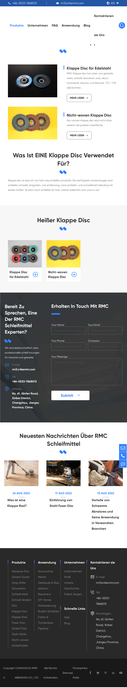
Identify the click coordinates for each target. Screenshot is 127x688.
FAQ (55, 25)
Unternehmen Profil (73, 574)
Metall (42, 577)
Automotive (45, 572)
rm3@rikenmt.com (72, 3)
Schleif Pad (19, 629)
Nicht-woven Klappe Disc (89, 115)
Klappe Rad (19, 617)
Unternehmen (37, 25)
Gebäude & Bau (48, 583)
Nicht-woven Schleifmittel (20, 643)
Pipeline (43, 629)
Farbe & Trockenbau (45, 620)
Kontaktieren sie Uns (104, 25)
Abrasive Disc (20, 572)
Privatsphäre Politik (80, 673)
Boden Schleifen (48, 612)
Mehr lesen (79, 98)
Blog (87, 25)
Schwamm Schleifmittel (20, 592)
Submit (70, 395)
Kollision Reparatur (44, 592)
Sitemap (67, 673)
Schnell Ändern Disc (21, 603)
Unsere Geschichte (71, 586)
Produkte (17, 25)
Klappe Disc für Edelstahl (89, 68)
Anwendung (71, 25)
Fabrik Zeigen (73, 595)
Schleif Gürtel (20, 577)
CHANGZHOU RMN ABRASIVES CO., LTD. (27, 673)
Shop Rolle (19, 583)
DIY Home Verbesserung (47, 603)
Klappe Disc (19, 612)
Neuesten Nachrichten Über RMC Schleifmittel (64, 440)
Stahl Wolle (19, 635)
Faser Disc (18, 623)
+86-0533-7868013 (24, 3)
